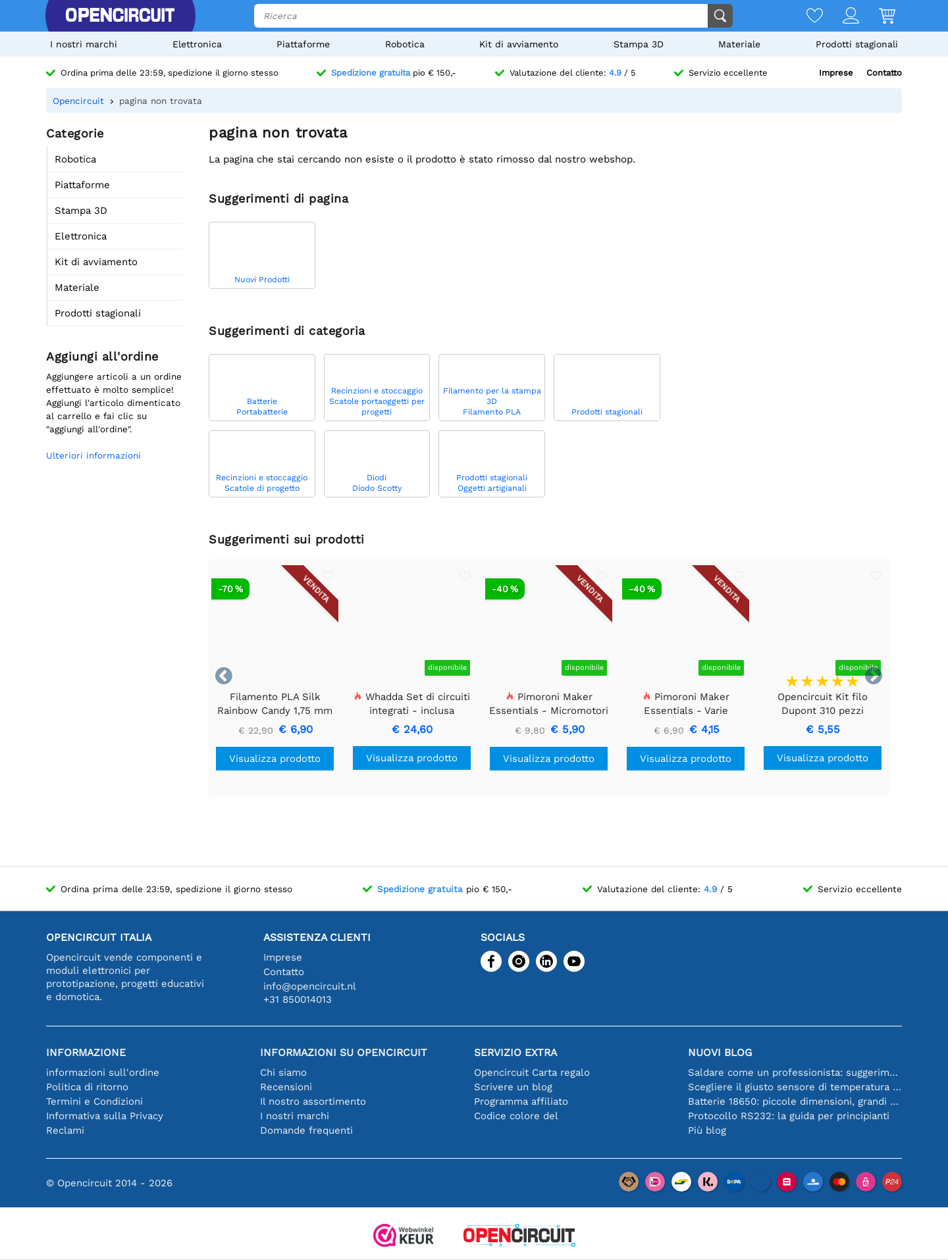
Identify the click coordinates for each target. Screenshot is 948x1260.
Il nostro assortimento (313, 1101)
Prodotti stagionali (857, 44)
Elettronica (197, 44)
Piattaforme (303, 44)
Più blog (707, 1130)
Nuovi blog (720, 1052)
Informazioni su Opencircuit (343, 1052)
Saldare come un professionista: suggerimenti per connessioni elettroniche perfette (795, 1072)
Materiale (739, 44)
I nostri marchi (83, 44)
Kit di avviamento (518, 44)
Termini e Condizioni (94, 1101)
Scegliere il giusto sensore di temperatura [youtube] (795, 1087)
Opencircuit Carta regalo (532, 1072)
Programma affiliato (521, 1101)
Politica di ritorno (87, 1087)
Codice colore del (516, 1116)
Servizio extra (515, 1052)
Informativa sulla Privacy (104, 1116)
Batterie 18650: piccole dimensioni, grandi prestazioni (795, 1101)
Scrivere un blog (513, 1087)
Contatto (884, 73)
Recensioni (286, 1087)
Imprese (836, 73)
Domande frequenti (306, 1130)
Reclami (65, 1130)
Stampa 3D (639, 44)
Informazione (86, 1052)
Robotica (405, 44)
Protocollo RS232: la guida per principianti (788, 1116)
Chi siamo (283, 1072)
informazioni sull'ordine (102, 1072)
